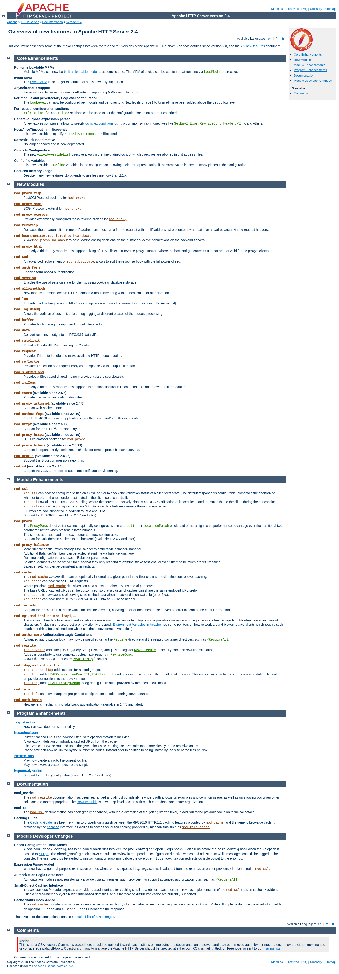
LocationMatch (156, 526)
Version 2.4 (74, 22)
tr (283, 38)
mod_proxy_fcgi (28, 193)
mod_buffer (24, 320)
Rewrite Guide (87, 802)
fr (277, 38)
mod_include (25, 605)
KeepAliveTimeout (80, 134)
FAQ (304, 9)
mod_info (22, 689)
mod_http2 (23, 424)
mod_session (25, 278)
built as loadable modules (82, 71)
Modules (277, 9)
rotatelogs (24, 756)
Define (59, 165)
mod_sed (21, 257)
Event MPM (38, 82)
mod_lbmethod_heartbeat (69, 236)
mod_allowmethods (30, 289)
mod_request (25, 351)
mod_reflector (27, 362)
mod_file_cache (196, 827)
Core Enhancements (308, 54)
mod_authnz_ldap (46, 665)
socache (53, 827)
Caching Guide (41, 822)
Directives (292, 9)
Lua (45, 303)
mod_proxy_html (28, 246)
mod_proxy (77, 198)
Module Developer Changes (313, 80)
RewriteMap (83, 659)
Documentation (52, 22)
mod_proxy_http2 (29, 435)
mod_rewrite (25, 646)
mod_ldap (22, 665)
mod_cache (23, 572)
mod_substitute (80, 262)
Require (120, 639)
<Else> (63, 113)
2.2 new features (253, 46)
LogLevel (38, 103)
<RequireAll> (219, 639)
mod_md (20, 466)
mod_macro (23, 393)
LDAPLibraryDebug (64, 683)
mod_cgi (21, 616)
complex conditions (99, 123)
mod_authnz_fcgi (29, 414)
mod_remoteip (26, 225)
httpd (44, 854)
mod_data (22, 330)
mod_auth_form (27, 268)
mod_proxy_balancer (50, 240)
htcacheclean (26, 733)
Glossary (316, 9)
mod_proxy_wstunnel (32, 404)
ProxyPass (39, 526)
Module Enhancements (309, 65)
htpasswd (22, 771)
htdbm (37, 771)
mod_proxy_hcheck (30, 445)
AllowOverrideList (54, 155)
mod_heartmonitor (30, 236)
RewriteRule (145, 650)
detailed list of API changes (94, 917)
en (269, 38)
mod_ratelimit (27, 341)
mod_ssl (21, 489)
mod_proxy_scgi (28, 204)
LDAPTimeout (102, 674)
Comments (301, 93)
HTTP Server (30, 22)
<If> (28, 113)
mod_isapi (62, 616)
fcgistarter (25, 722)
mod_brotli (24, 456)
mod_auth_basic (28, 700)
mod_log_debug (27, 309)
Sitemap (330, 9)
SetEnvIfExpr (186, 124)
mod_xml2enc (25, 383)
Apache (12, 22)
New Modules (303, 59)
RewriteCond (210, 124)
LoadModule (214, 72)
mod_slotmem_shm (29, 372)
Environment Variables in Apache (137, 624)
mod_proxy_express (31, 215)
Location (130, 526)
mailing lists (271, 948)
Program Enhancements (310, 70)
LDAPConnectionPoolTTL (69, 674)
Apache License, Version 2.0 (53, 966)
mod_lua (21, 299)
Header (229, 124)
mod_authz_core (28, 635)
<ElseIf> (41, 113)
